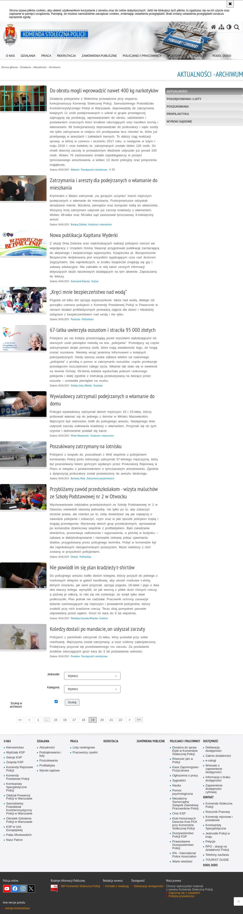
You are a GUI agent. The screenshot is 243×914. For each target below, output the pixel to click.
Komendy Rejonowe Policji (19, 769)
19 (92, 720)
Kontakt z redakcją (117, 886)
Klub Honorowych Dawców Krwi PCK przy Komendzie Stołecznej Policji (184, 823)
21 (111, 720)
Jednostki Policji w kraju (218, 835)
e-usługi (211, 760)
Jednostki (53, 674)
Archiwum (54, 67)
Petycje (210, 841)
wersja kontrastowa (17, 908)
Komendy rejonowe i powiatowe (219, 818)
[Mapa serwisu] (221, 27)
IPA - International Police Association (184, 855)
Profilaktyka (178, 114)
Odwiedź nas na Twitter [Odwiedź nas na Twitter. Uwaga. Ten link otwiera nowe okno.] (31, 888)
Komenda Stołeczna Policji (219, 805)
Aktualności (40, 67)
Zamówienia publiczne (151, 741)
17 (74, 720)
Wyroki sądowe (179, 121)
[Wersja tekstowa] (229, 27)
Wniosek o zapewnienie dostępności (214, 769)
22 (120, 720)
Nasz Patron (14, 840)
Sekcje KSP (14, 757)
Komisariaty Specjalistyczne (216, 827)
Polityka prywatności (181, 896)
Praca (74, 741)
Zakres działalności (218, 755)
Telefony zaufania (217, 855)
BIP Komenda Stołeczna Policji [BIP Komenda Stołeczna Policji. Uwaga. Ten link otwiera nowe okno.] (80, 886)
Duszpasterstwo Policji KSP (183, 835)
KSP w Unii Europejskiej (14, 828)
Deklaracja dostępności (213, 749)
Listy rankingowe (84, 747)
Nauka (176, 785)
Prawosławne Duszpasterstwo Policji (183, 845)
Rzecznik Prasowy (218, 812)
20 (102, 720)
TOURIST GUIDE (217, 860)
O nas (7, 741)
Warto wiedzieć (182, 861)
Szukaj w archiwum (16, 705)
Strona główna (9, 67)
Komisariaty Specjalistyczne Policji (16, 787)
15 (55, 720)
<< (19, 719)
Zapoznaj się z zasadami (184, 893)
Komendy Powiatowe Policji (17, 777)
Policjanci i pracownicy (185, 741)
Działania (25, 67)
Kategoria (53, 687)
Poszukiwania (178, 106)
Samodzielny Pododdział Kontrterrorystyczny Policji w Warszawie (19, 808)
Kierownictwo (15, 747)
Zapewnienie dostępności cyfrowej (214, 789)
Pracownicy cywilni (85, 752)
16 (65, 720)
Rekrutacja (110, 741)
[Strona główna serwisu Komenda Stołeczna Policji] (213, 27)
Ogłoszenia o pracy (185, 775)
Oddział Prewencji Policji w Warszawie (19, 797)
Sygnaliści (179, 780)
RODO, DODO (210, 865)
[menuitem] (10, 55)
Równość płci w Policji (182, 760)
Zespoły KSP (14, 762)
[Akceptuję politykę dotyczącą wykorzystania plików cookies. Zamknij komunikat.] (230, 4)
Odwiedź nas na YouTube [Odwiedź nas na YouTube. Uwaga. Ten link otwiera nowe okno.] (7, 888)
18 (83, 720)
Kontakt (208, 797)
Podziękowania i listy (184, 99)
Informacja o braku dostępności (218, 779)
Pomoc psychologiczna (182, 792)
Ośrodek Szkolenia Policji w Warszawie (19, 820)
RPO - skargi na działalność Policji (217, 848)
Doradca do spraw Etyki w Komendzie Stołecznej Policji (185, 751)
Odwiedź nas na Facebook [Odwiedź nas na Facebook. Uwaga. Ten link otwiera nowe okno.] (15, 888)
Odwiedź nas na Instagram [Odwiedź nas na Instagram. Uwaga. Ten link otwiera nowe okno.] (23, 888)
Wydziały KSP (15, 752)
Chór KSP (179, 813)
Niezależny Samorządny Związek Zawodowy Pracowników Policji (185, 803)
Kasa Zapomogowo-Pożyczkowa (185, 769)
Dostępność (210, 741)
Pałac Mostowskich (19, 835)
